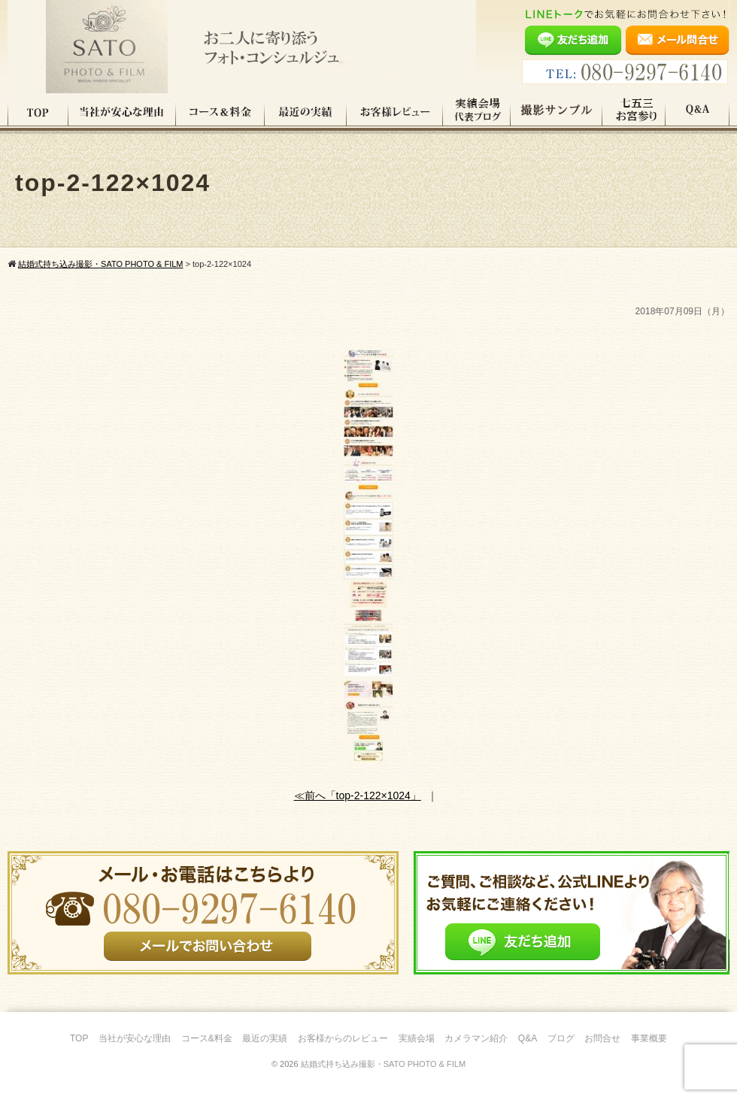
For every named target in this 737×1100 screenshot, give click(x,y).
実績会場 (417, 1038)
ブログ (561, 1038)
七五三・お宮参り (634, 112)
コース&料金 (206, 1038)
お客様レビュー (395, 112)
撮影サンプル (556, 112)
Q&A (697, 112)
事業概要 (649, 1038)
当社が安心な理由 (122, 112)
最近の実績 (306, 112)
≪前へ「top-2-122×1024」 (357, 795)
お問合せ (602, 1038)
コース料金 (220, 112)
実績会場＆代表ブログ (477, 112)
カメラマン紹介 (476, 1038)
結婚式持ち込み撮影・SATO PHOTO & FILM (383, 1063)
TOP (38, 112)
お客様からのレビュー (343, 1038)
